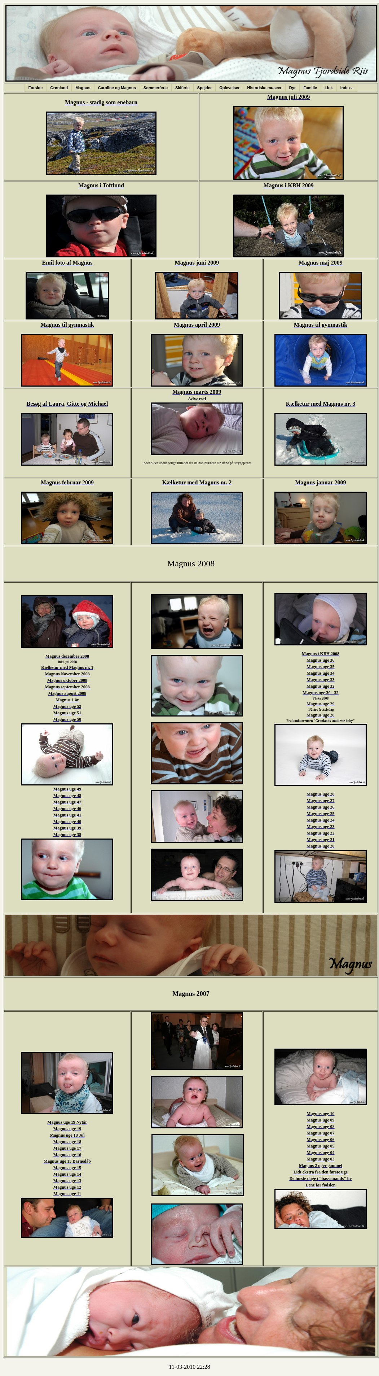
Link (329, 88)
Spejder (204, 88)
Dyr (292, 88)
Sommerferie (156, 88)
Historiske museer (264, 88)
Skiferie (182, 88)
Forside (35, 88)
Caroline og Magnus (117, 88)
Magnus (83, 88)
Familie (310, 88)
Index (347, 88)
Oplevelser (229, 88)
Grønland (59, 88)
